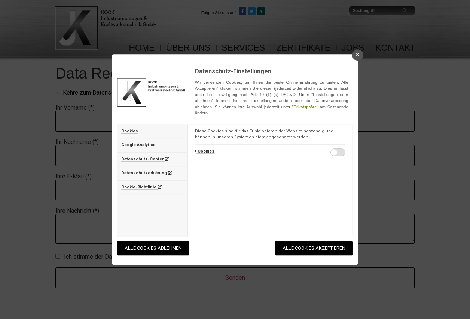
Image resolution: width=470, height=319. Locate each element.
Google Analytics (138, 144)
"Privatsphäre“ (305, 107)
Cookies (129, 131)
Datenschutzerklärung (146, 173)
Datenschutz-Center (145, 159)
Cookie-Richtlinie (141, 187)
